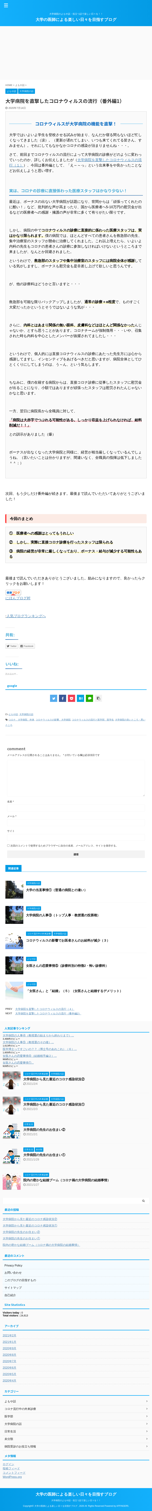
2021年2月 (9, 1335)
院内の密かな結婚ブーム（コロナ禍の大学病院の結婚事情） (66, 1180)
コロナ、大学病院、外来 (21, 719)
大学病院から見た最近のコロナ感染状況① (54, 1104)
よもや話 (13, 714)
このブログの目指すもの (20, 1280)
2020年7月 (9, 1361)
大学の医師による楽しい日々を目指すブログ (76, 19)
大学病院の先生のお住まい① (44, 1155)
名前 (10, 801)
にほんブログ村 (17, 598)
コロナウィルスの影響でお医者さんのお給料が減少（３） (68, 940)
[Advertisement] (76, 53)
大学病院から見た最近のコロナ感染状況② (54, 1079)
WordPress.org (12, 1476)
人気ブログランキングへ (26, 616)
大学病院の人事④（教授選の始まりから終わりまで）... (38, 1035)
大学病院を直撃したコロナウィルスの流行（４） (44, 1008)
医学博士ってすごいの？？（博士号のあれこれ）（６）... (40, 1049)
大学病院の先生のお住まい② (44, 1130)
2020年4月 (9, 1380)
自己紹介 (10, 1295)
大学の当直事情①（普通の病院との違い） (56, 890)
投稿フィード (11, 1468)
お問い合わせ (13, 1272)
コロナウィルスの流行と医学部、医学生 (93, 719)
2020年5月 (9, 1374)
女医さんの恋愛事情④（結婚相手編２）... (30, 1055)
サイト (11, 831)
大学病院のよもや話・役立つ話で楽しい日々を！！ (76, 1500)
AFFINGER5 (122, 1506)
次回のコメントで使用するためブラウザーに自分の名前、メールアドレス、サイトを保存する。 (64, 845)
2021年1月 (9, 1341)
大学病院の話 (26, 714)
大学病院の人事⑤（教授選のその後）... (28, 1042)
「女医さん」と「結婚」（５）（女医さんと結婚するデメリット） (74, 991)
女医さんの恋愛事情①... (18, 1062)
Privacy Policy (13, 1265)
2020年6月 (9, 1367)
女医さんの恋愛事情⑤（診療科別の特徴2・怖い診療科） (67, 966)
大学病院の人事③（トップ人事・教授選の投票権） (63, 915)
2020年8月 (9, 1354)
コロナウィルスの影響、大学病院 (53, 719)
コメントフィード (14, 1472)
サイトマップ (13, 1287)
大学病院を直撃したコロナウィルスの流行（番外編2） (48, 1013)
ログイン (8, 1464)
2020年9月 (9, 1348)
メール (11, 816)
